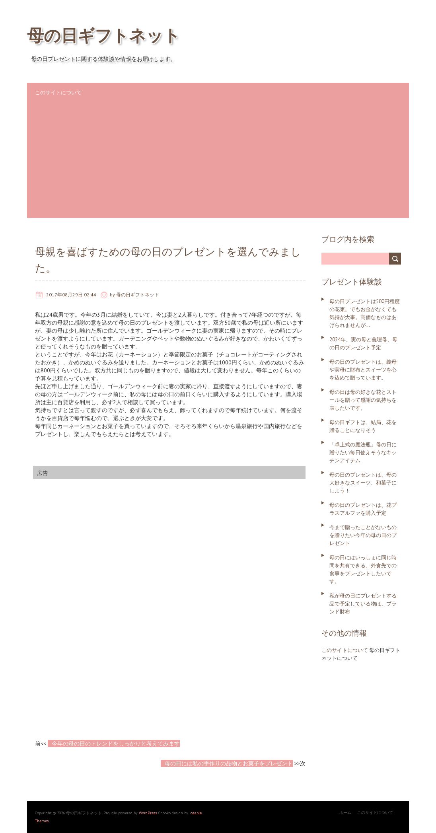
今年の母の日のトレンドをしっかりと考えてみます (116, 743)
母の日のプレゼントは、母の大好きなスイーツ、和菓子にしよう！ (363, 482)
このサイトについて (58, 92)
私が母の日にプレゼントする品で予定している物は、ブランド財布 (363, 603)
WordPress (147, 812)
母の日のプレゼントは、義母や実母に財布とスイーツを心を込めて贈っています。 (363, 369)
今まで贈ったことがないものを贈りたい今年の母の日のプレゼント (363, 535)
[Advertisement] (218, 162)
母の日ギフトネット (103, 35)
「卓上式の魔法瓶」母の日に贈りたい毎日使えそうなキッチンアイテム (363, 452)
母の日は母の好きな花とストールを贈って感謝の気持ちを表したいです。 (363, 400)
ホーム (345, 812)
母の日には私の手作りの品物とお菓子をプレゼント (229, 763)
